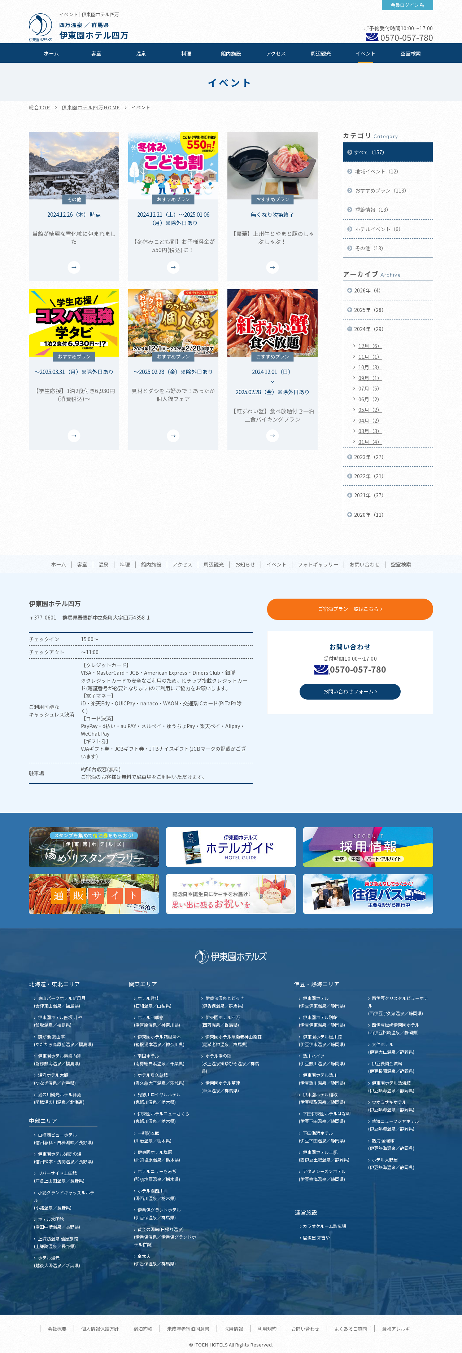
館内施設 (231, 53)
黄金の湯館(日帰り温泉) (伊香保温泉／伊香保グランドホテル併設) (165, 1236)
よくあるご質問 (350, 1328)
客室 (96, 53)
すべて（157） (370, 152)
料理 (186, 53)
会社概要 (57, 1328)
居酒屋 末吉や (316, 1237)
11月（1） (370, 356)
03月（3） (370, 431)
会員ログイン (405, 4)
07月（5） (370, 388)
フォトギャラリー (318, 564)
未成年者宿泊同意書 (188, 1328)
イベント (366, 53)
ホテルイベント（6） (379, 229)
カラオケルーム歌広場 (324, 1226)
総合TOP (40, 107)
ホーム (51, 53)
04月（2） (370, 420)
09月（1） (370, 378)
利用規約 (267, 1328)
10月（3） (370, 367)
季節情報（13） (372, 209)
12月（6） (370, 345)
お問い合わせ (364, 564)
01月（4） (370, 441)
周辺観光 (321, 53)
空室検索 (411, 53)
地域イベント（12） (377, 171)
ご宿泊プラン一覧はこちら (348, 608)
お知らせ (245, 564)
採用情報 (233, 1328)
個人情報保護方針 (100, 1328)
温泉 (141, 53)
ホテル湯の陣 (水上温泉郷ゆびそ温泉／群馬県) (230, 1063)
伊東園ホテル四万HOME (91, 107)
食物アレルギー (398, 1328)
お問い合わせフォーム (348, 691)
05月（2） (370, 409)
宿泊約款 (143, 1328)
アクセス (276, 53)
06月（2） (370, 399)
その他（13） (370, 248)
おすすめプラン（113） (381, 190)
